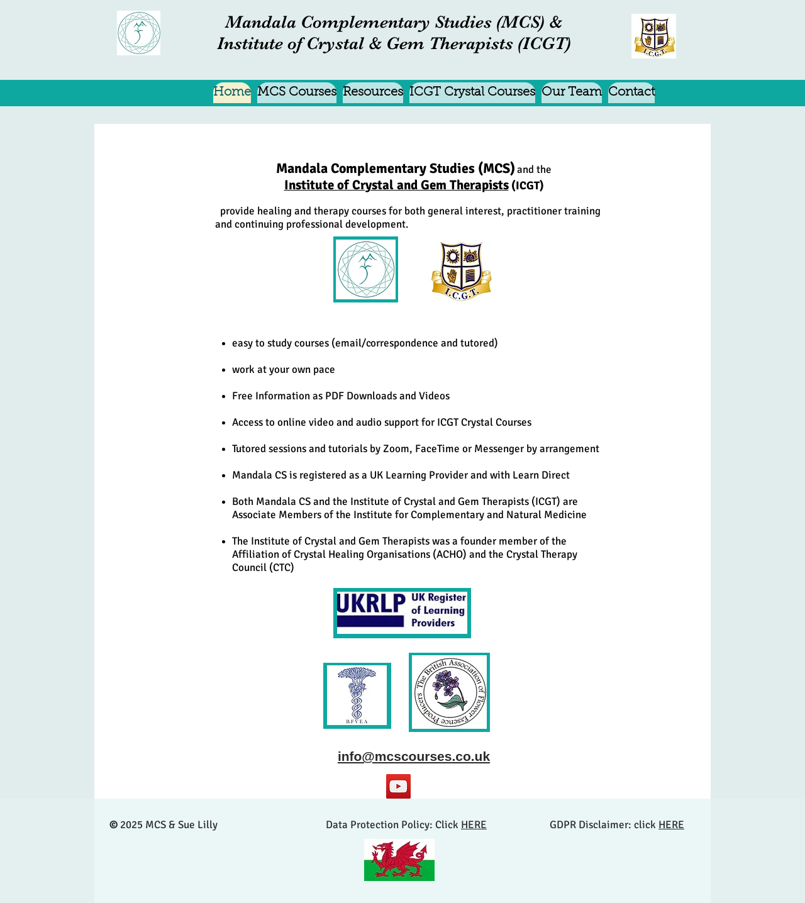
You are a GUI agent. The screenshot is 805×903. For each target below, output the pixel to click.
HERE (474, 824)
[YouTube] (398, 786)
